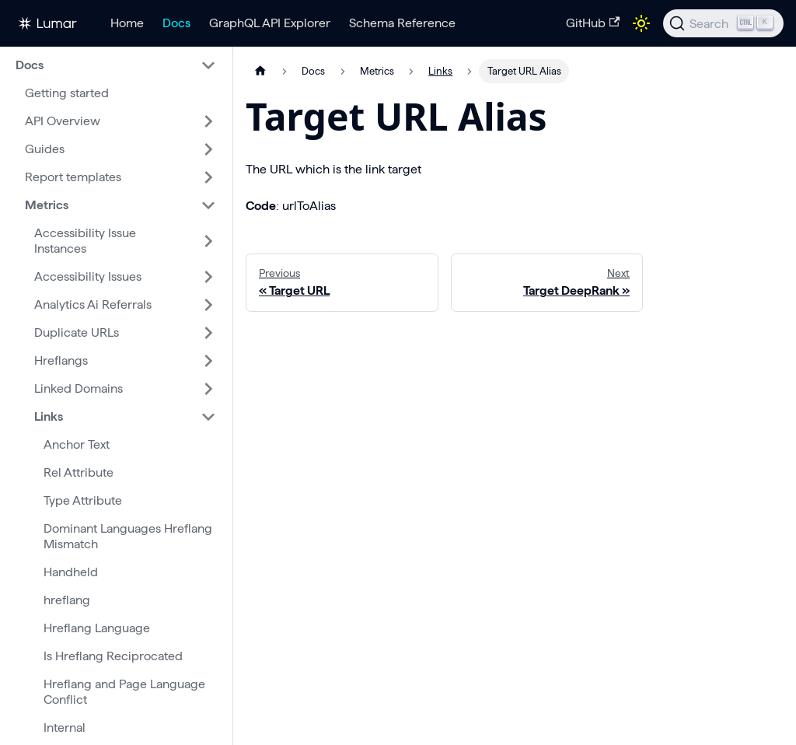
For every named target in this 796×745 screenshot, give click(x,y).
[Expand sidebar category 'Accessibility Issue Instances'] (208, 241)
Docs (176, 23)
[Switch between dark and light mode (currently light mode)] (641, 23)
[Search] (723, 23)
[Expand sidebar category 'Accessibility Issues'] (208, 276)
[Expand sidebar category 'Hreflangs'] (208, 360)
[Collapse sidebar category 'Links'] (208, 416)
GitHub (593, 23)
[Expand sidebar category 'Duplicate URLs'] (208, 332)
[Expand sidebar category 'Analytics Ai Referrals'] (208, 304)
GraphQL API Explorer (269, 23)
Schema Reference (402, 23)
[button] (115, 65)
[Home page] (260, 71)
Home (127, 23)
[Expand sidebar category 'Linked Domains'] (208, 388)
